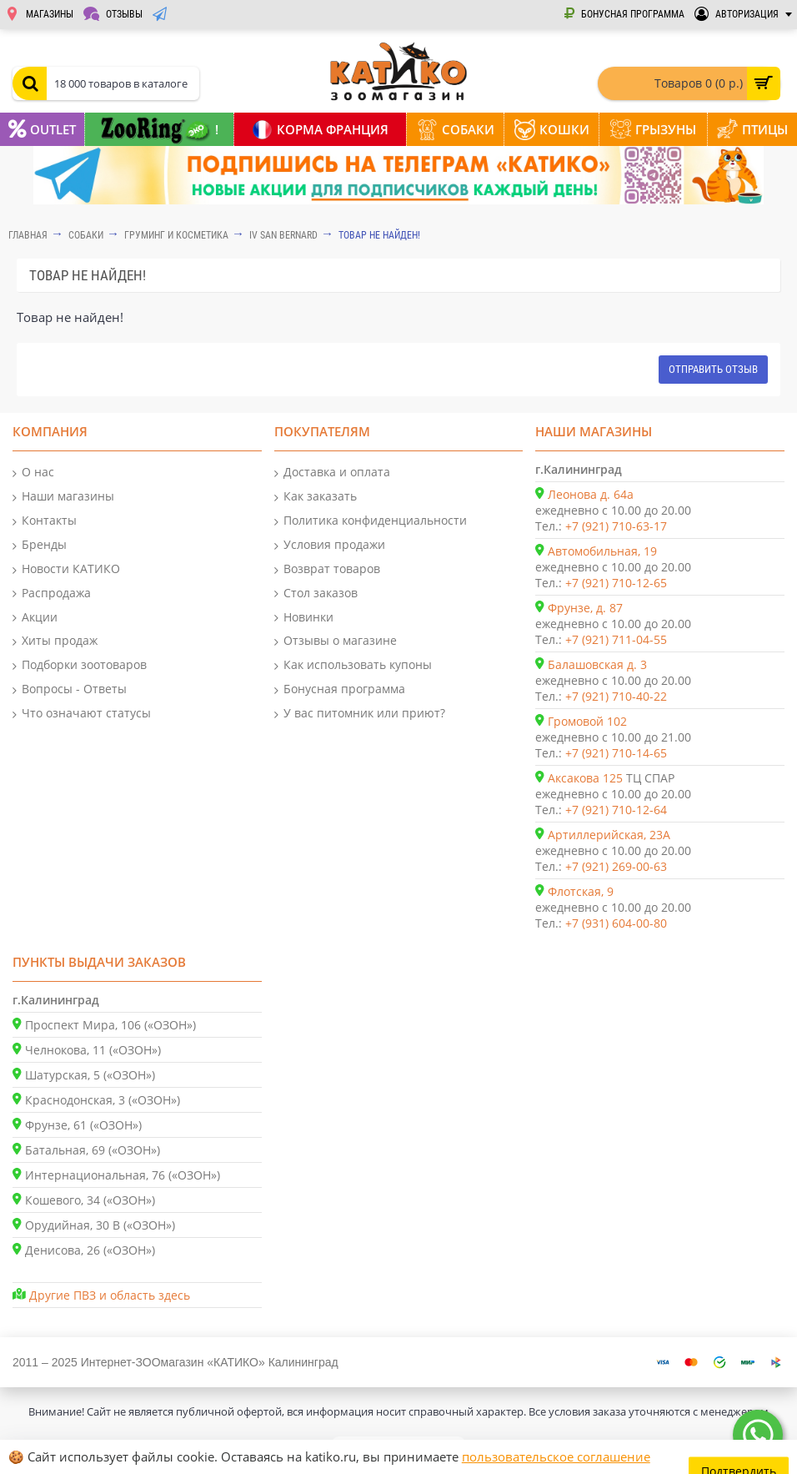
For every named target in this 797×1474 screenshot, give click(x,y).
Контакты (45, 521)
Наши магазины (63, 497)
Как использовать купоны (353, 665)
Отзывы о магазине (335, 641)
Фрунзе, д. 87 (585, 608)
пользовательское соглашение (556, 1456)
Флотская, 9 (581, 891)
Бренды (40, 545)
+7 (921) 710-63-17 (616, 526)
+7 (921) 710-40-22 (616, 696)
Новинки (303, 617)
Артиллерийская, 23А (609, 835)
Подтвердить (740, 1457)
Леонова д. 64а (591, 494)
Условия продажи (329, 545)
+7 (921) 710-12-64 (616, 809)
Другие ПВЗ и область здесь (109, 1295)
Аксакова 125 (585, 778)
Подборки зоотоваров (80, 665)
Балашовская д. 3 (597, 664)
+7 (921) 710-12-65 (616, 583)
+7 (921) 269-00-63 (616, 866)
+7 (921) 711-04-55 (616, 639)
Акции (35, 617)
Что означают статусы (82, 713)
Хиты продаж (55, 641)
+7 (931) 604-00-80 (616, 923)
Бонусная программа (339, 689)
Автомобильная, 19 (602, 551)
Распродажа (52, 593)
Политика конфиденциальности (370, 521)
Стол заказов (316, 593)
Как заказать (315, 497)
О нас (33, 472)
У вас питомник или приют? (359, 713)
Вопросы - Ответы (70, 689)
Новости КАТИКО (66, 569)
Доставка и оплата (332, 472)
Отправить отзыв (713, 369)
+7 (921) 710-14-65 (616, 753)
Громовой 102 (587, 721)
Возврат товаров (327, 569)
